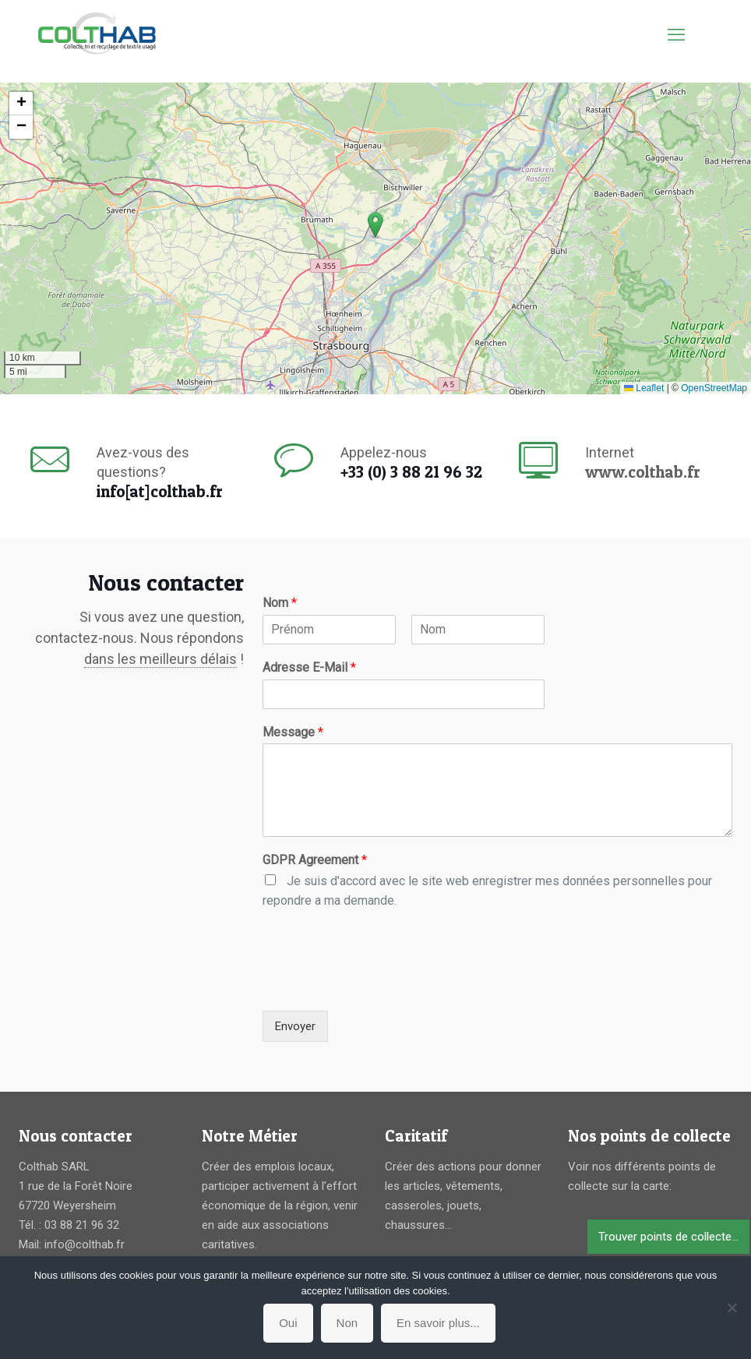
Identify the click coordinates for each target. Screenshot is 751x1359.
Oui (288, 1322)
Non (347, 1322)
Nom (280, 602)
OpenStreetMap (714, 388)
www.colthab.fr (642, 472)
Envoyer (295, 1026)
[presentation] (381, 985)
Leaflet (644, 388)
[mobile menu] (676, 35)
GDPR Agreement (315, 859)
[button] (375, 225)
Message (293, 732)
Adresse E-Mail (309, 667)
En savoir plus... (438, 1322)
